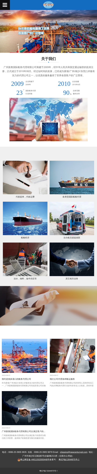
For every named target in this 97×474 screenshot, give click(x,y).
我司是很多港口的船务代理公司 (16, 379)
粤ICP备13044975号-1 (48, 471)
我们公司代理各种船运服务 (62, 379)
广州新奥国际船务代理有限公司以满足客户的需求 (25, 431)
